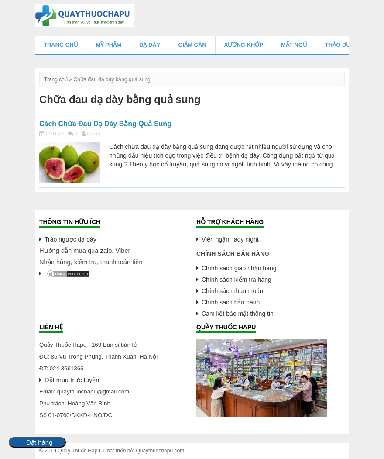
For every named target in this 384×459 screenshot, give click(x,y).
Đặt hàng (39, 442)
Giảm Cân (192, 44)
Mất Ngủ (294, 44)
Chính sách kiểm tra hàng (236, 279)
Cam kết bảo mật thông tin (238, 313)
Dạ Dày (149, 44)
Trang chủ (61, 44)
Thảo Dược (342, 44)
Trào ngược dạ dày (70, 239)
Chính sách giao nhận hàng (239, 268)
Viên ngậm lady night (230, 239)
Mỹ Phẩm (108, 44)
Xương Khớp (243, 44)
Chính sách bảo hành (231, 302)
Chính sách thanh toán (232, 290)
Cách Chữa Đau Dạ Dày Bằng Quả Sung (105, 124)
